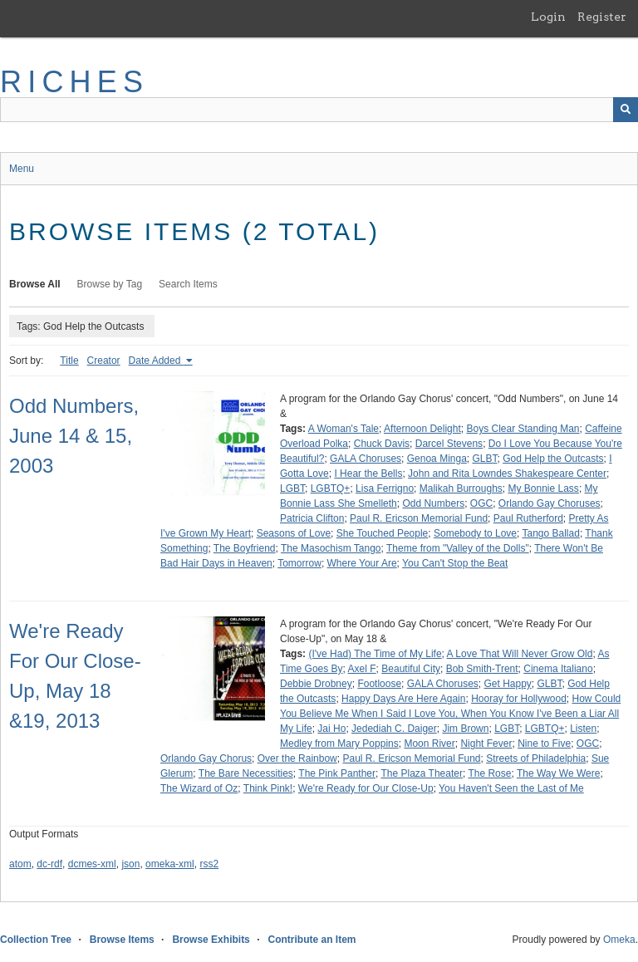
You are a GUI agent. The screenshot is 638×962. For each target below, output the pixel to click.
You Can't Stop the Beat (455, 563)
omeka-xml (169, 864)
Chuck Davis (382, 443)
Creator (103, 360)
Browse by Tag (110, 284)
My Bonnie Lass (543, 488)
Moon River (429, 743)
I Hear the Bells (368, 473)
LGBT (292, 488)
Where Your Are (362, 563)
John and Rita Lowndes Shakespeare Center (507, 473)
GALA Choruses (365, 458)
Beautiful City (410, 669)
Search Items (188, 284)
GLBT (484, 458)
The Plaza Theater (421, 773)
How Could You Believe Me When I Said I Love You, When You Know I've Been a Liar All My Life (450, 713)
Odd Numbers (433, 503)
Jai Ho (331, 728)
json (130, 864)
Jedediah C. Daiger (394, 728)
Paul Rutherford (528, 518)
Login (548, 16)
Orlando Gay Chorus (206, 758)
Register (601, 16)
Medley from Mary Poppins (339, 743)
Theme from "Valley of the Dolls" (457, 548)
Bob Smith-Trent (482, 669)
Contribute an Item (311, 939)
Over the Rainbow (297, 758)
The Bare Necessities (246, 773)
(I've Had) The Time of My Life (374, 654)
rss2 (208, 864)
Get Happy (507, 684)
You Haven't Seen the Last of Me (511, 788)
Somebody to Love (475, 533)
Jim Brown (465, 728)
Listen (583, 728)
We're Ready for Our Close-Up (366, 788)
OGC (481, 503)
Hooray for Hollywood (519, 698)
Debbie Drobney (316, 684)
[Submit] (625, 109)
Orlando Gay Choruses (549, 503)
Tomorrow (299, 563)
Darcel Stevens (449, 443)
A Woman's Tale (343, 428)
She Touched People (382, 533)
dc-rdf (49, 864)
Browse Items (122, 939)
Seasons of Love (294, 533)
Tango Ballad (550, 533)
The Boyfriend (244, 548)
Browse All (35, 284)
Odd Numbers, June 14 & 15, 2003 (74, 436)
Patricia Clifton (312, 518)
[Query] (319, 109)
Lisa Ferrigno (385, 488)
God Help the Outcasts (553, 458)
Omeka (619, 939)
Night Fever (486, 743)
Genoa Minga (437, 458)
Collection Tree (35, 939)
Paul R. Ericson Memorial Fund (419, 518)
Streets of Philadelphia (536, 758)
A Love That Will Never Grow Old (520, 654)
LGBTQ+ (331, 488)
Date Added (156, 360)
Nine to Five (544, 743)
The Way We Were (558, 773)
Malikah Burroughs (461, 488)
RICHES (74, 82)
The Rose (489, 773)
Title (69, 360)
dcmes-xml (92, 864)
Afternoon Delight (422, 428)
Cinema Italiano (557, 669)
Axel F (362, 669)
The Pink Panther (336, 773)
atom (20, 864)
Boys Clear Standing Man (522, 428)
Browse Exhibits (210, 939)
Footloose (379, 684)
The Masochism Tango (331, 548)
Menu (21, 168)
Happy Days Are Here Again (403, 698)
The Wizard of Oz (199, 788)
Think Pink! (267, 788)
